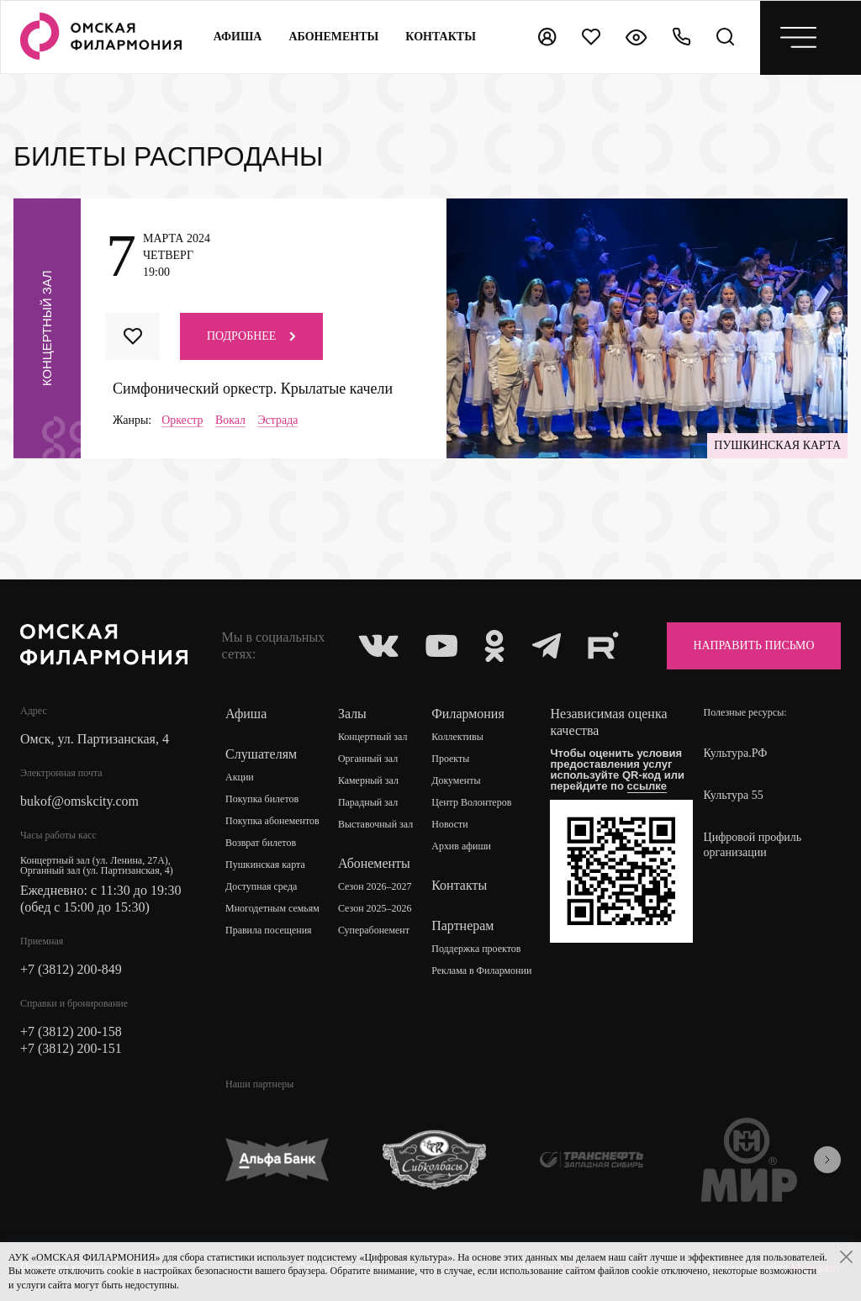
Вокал (230, 420)
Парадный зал (368, 803)
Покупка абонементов (272, 822)
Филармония (467, 713)
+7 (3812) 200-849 (71, 969)
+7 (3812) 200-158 (71, 1031)
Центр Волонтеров (471, 803)
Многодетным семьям (272, 909)
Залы (352, 713)
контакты (441, 36)
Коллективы (457, 737)
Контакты (459, 885)
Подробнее (251, 336)
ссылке (647, 786)
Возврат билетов (260, 843)
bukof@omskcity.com (79, 801)
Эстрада (278, 420)
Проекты (450, 759)
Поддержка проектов (475, 949)
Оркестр (182, 420)
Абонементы (334, 36)
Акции (239, 778)
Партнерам (462, 925)
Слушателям (261, 754)
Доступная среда (261, 887)
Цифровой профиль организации (753, 845)
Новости (449, 825)
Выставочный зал (375, 825)
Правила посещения (268, 931)
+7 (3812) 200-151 (71, 1048)
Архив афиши (461, 847)
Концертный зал (373, 737)
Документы (455, 781)
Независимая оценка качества (609, 722)
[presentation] (827, 1159)
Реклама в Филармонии (481, 971)
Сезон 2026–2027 (375, 887)
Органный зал (368, 759)
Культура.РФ (736, 753)
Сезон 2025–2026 (375, 909)
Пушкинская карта (265, 865)
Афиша (238, 36)
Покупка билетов (261, 800)
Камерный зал (368, 781)
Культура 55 (733, 795)
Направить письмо (752, 645)
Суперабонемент (373, 931)
